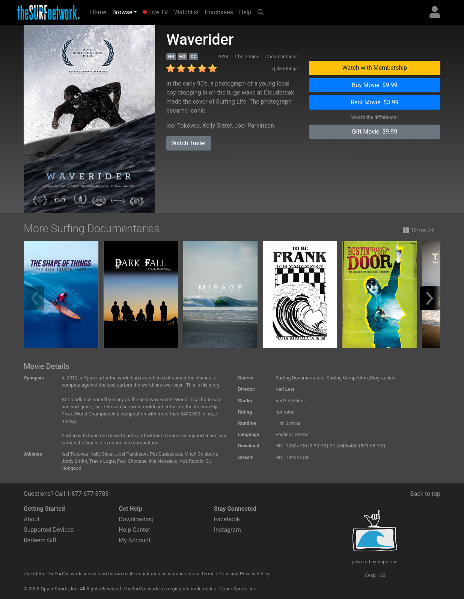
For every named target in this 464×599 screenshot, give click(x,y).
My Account (135, 540)
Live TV (155, 12)
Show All (418, 230)
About (32, 519)
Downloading (136, 519)
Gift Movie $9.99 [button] (375, 131)
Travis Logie (102, 461)
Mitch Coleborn (200, 454)
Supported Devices (49, 529)
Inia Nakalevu (163, 461)
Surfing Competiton (347, 378)
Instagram (227, 529)
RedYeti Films (290, 400)
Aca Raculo (191, 461)
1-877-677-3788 (87, 493)
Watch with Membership (374, 67)
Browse (122, 12)
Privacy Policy (255, 573)
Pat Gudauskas (166, 454)
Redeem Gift (40, 540)
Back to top (425, 493)
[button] (432, 298)
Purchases (219, 12)
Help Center (134, 529)
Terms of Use (215, 573)
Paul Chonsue (132, 461)
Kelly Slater (217, 125)
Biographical (383, 378)
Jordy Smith (74, 461)
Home (99, 12)
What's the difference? (374, 117)
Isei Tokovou (183, 125)
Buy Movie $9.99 (375, 85)
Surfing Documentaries (300, 378)
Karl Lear (285, 389)
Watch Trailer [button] (188, 143)
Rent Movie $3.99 (375, 102)
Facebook (227, 519)
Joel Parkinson (254, 125)
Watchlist (186, 12)
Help (245, 12)
